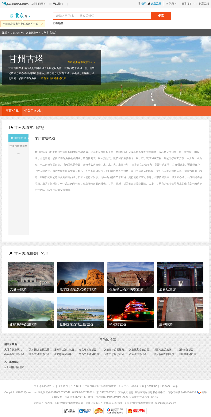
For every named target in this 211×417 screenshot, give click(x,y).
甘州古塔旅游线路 (56, 78)
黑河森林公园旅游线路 (166, 354)
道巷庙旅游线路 (88, 349)
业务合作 (63, 386)
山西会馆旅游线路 (14, 354)
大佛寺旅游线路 (13, 349)
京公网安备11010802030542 (54, 392)
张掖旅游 (31, 32)
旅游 (4, 32)
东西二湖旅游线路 (89, 354)
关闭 (42, 24)
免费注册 (156, 3)
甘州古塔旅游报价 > (84, 62)
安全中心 (124, 386)
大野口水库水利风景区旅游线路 (121, 354)
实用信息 (12, 110)
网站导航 (58, 3)
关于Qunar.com (42, 386)
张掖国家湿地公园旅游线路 (144, 349)
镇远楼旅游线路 (162, 349)
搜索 (160, 15)
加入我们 (76, 386)
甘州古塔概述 (19, 138)
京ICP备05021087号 (83, 392)
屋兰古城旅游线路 (39, 354)
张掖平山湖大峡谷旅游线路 (69, 349)
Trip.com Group (168, 386)
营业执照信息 (125, 392)
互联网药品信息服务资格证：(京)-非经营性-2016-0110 (165, 392)
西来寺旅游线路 (63, 354)
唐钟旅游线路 (186, 349)
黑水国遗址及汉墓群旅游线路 (45, 349)
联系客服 (204, 3)
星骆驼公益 (137, 386)
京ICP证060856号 (106, 392)
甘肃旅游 (15, 32)
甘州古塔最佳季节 (18, 150)
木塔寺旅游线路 (187, 354)
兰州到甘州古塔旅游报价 (18, 367)
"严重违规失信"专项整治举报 (100, 386)
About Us (152, 386)
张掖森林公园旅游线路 (116, 349)
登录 (143, 3)
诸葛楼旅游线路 (137, 354)
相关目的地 (32, 110)
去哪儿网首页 (38, 3)
